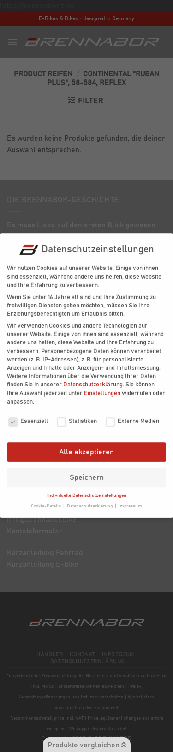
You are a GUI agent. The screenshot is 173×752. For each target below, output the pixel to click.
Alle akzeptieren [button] (86, 445)
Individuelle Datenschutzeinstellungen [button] (86, 489)
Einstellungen (102, 387)
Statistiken (77, 415)
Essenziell (28, 415)
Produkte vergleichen (87, 745)
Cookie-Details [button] (46, 499)
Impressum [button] (130, 499)
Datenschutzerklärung (93, 378)
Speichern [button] (87, 471)
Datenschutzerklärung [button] (90, 499)
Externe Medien (132, 415)
